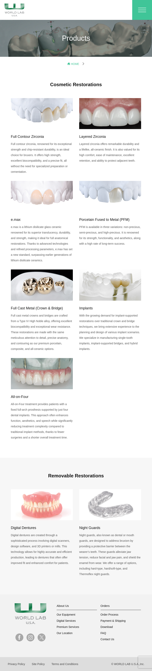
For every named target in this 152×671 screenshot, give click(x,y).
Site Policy (38, 664)
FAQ (103, 633)
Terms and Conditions (64, 664)
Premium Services (68, 627)
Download (107, 627)
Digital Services (66, 620)
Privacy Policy (16, 664)
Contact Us (107, 639)
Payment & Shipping (113, 620)
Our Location (64, 633)
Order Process (109, 614)
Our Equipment (66, 614)
